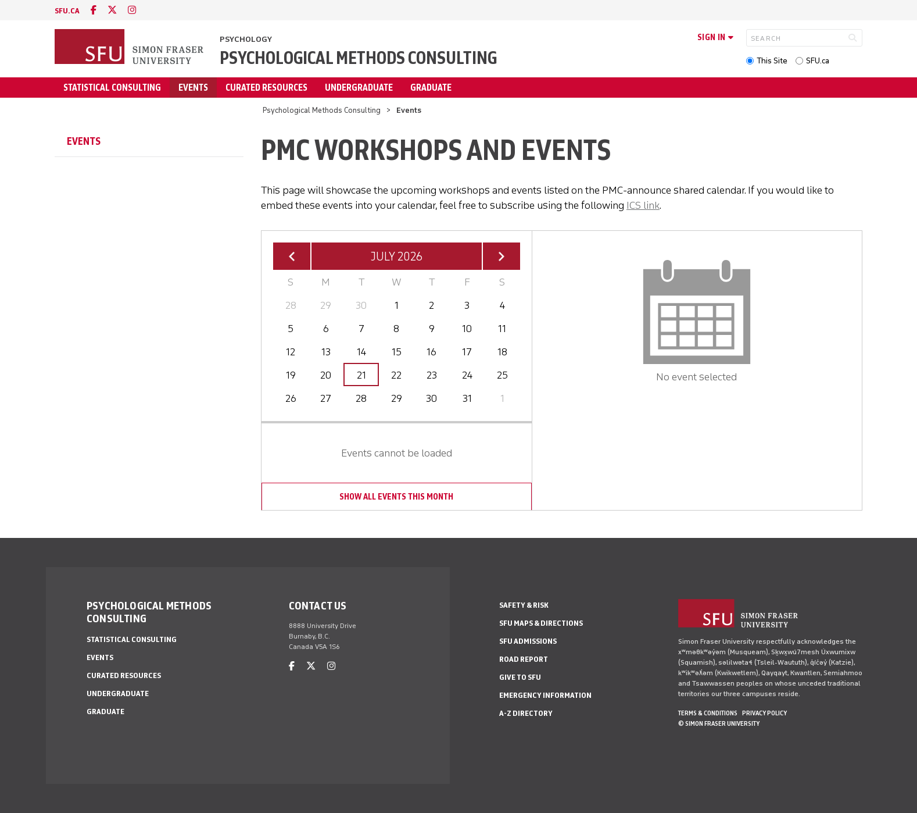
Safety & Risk (524, 605)
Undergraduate (359, 87)
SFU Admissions (528, 641)
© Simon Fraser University (719, 723)
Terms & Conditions (707, 713)
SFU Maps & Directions (541, 623)
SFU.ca (817, 61)
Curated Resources (266, 87)
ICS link (643, 205)
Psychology (246, 39)
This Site (772, 61)
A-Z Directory (526, 713)
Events (193, 87)
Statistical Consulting (112, 87)
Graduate (431, 87)
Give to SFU (520, 677)
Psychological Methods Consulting (358, 58)
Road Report (523, 659)
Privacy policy (764, 713)
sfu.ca (67, 11)
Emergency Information (545, 695)
